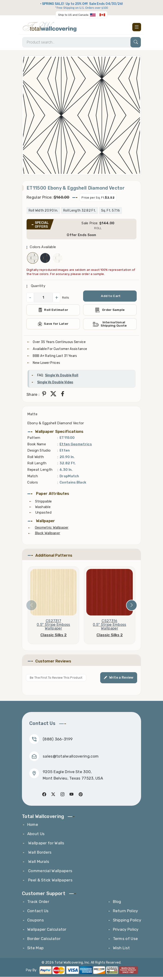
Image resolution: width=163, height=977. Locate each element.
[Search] (81, 42)
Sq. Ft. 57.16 (110, 211)
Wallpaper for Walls (45, 843)
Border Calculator (43, 938)
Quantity (37, 286)
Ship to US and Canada (73, 14)
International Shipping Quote (110, 324)
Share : (33, 394)
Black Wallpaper (47, 533)
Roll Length (36, 463)
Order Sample (110, 310)
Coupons (35, 920)
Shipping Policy (127, 920)
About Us (36, 834)
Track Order (38, 901)
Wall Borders (39, 852)
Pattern (33, 438)
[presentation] (31, 605)
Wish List (121, 948)
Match (32, 476)
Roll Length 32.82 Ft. (79, 211)
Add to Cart (111, 296)
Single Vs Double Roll (61, 376)
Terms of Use (125, 938)
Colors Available (43, 247)
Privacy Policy (126, 929)
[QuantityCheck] (43, 298)
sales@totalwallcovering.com (71, 756)
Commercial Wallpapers (49, 871)
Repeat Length (39, 470)
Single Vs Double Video (55, 382)
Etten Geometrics (76, 444)
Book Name (36, 444)
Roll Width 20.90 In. (43, 211)
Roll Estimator (53, 310)
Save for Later (53, 324)
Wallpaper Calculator (46, 929)
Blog (117, 901)
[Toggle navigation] (136, 27)
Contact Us (38, 911)
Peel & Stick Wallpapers (49, 880)
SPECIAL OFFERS (42, 225)
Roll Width (35, 457)
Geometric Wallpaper (52, 528)
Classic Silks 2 (53, 635)
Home (32, 824)
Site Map (35, 948)
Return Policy (125, 911)
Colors (32, 483)
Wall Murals (38, 861)
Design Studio (39, 451)
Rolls (65, 297)
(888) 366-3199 (57, 739)
